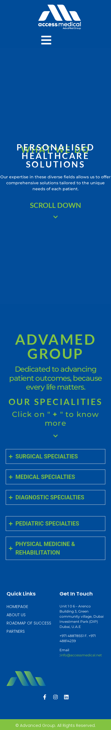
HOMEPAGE (17, 606)
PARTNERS (16, 631)
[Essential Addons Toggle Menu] (46, 41)
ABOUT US (16, 615)
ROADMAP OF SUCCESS (29, 623)
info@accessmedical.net (81, 655)
